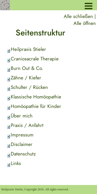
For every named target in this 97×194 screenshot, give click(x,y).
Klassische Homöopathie (36, 96)
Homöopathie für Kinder (36, 106)
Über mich (22, 115)
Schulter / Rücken (29, 87)
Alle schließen (78, 16)
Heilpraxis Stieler (28, 49)
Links (16, 163)
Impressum (22, 134)
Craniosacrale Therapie (35, 58)
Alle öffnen (84, 23)
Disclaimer (22, 144)
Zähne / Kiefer (26, 77)
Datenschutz (23, 153)
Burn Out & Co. (27, 68)
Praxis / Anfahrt (27, 125)
